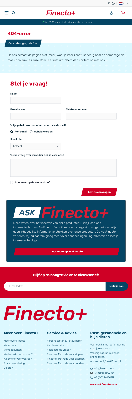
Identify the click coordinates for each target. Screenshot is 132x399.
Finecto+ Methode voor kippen (65, 353)
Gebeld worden (43, 131)
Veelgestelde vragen (59, 349)
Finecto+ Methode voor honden (65, 362)
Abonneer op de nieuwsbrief (32, 182)
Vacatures (10, 344)
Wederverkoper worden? (18, 353)
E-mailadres (17, 109)
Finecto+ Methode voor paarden (66, 358)
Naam (13, 93)
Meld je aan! (116, 285)
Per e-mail (21, 131)
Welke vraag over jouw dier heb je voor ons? (37, 155)
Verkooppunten (13, 349)
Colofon (8, 367)
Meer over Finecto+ (15, 340)
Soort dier (16, 139)
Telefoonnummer (76, 109)
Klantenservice (56, 344)
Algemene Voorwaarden (18, 358)
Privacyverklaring (14, 362)
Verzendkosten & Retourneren (64, 340)
